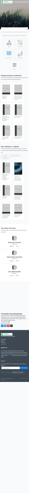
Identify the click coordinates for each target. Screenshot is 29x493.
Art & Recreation (20, 54)
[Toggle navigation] (3, 5)
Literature (8, 43)
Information (3, 339)
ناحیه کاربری (3, 344)
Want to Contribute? (18, 372)
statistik (4, 155)
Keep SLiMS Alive (6, 372)
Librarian (3, 342)
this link (9, 355)
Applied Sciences (9, 54)
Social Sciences (20, 43)
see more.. (14, 66)
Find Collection (24, 367)
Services (3, 341)
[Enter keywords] (10, 368)
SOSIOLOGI (5, 158)
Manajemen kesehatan (15, 155)
